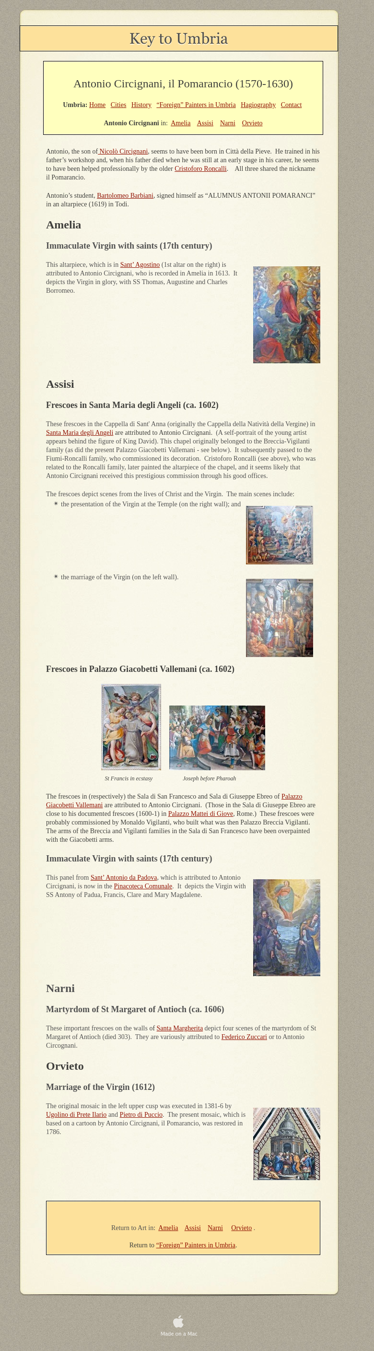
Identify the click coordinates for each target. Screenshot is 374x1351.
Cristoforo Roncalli (201, 168)
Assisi (193, 1227)
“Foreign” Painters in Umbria (195, 1245)
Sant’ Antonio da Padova (124, 877)
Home (97, 104)
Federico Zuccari (244, 1036)
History (141, 104)
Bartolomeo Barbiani (125, 195)
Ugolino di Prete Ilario (76, 1114)
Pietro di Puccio (141, 1114)
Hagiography (258, 104)
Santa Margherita (180, 1028)
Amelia (168, 1227)
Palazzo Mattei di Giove (201, 813)
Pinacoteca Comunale (143, 886)
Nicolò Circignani (123, 151)
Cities (119, 104)
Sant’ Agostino (140, 264)
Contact (291, 104)
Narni (215, 1227)
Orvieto (241, 1227)
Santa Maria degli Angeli (79, 432)
